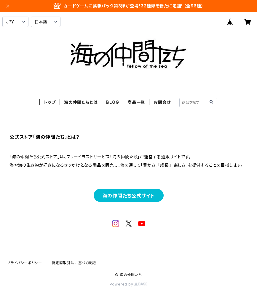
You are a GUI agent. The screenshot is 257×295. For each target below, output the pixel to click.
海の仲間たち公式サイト (129, 196)
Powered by (129, 284)
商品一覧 (136, 102)
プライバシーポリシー (24, 263)
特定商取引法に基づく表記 (74, 263)
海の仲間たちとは (81, 102)
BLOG (112, 102)
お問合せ (162, 102)
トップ (49, 102)
